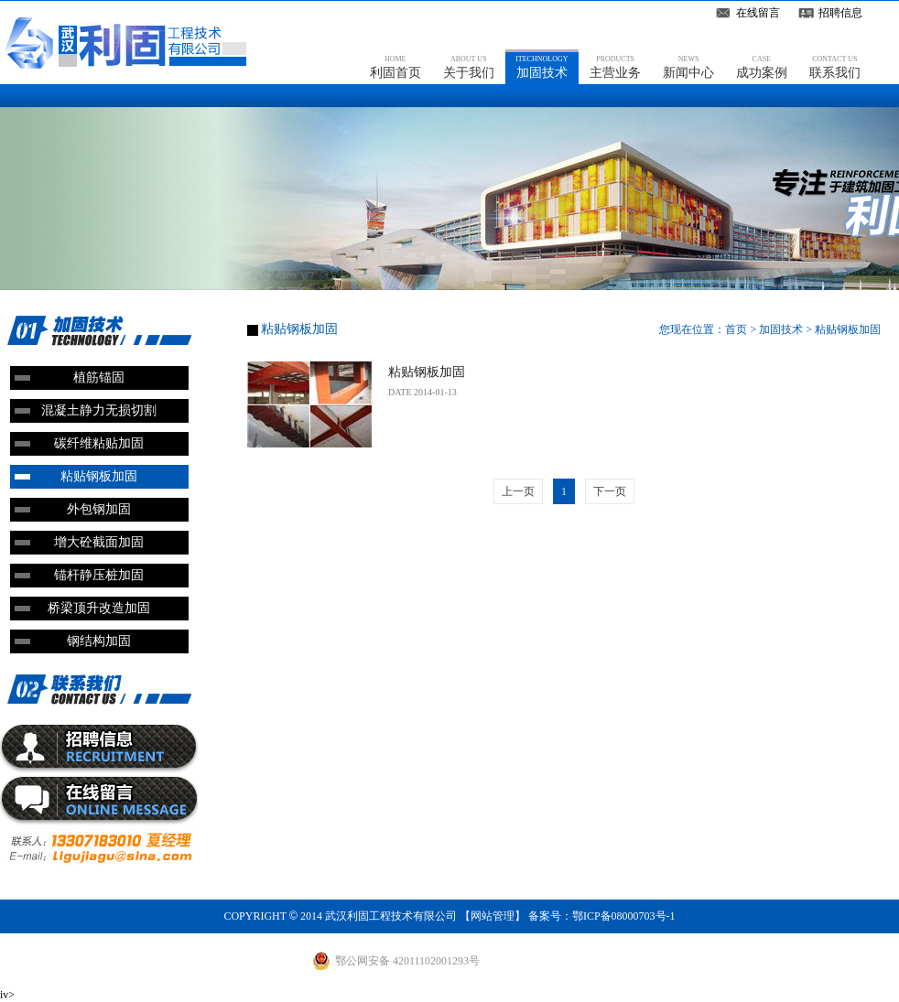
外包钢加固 (99, 509)
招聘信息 (840, 12)
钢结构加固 (99, 641)
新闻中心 (688, 67)
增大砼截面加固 (99, 542)
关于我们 (468, 67)
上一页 (518, 491)
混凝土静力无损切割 (99, 410)
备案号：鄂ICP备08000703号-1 (602, 916)
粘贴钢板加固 (98, 476)
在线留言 (758, 12)
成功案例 (761, 67)
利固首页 (395, 67)
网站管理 (492, 916)
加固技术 (541, 67)
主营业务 (615, 67)
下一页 (609, 491)
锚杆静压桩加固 (99, 575)
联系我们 (835, 67)
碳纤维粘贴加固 (99, 443)
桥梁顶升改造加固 (99, 608)
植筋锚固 (99, 377)
